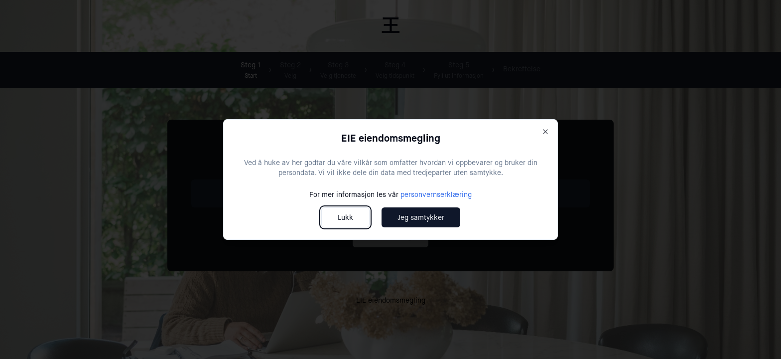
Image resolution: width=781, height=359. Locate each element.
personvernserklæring (436, 194)
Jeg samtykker (420, 217)
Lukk (345, 217)
